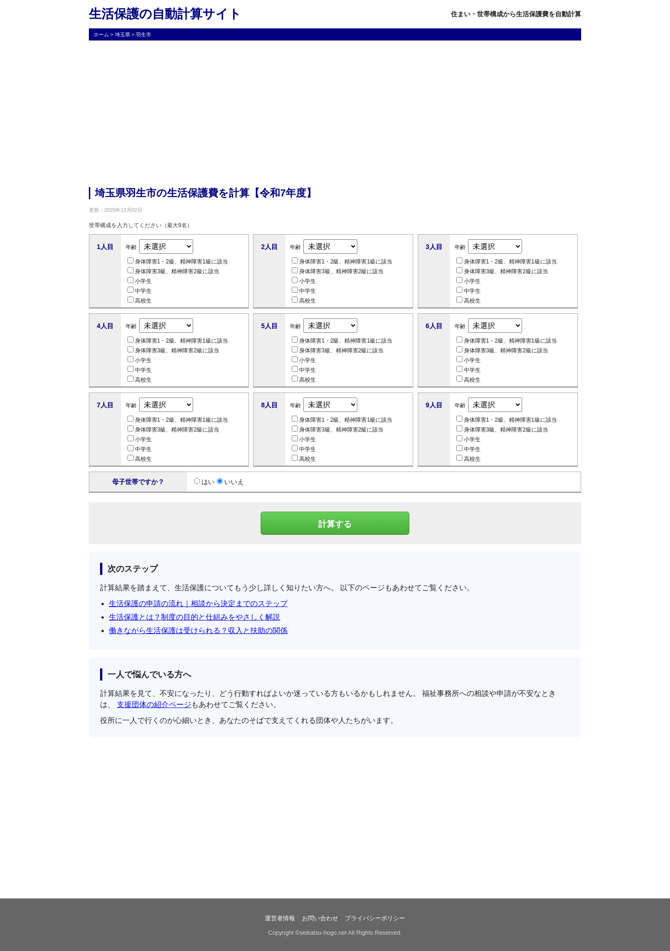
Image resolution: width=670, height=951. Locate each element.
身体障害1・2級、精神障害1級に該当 (177, 261)
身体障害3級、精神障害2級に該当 (173, 271)
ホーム (101, 34)
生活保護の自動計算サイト (165, 14)
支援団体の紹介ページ (154, 704)
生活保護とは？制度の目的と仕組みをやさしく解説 (194, 617)
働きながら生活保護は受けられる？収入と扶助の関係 (198, 630)
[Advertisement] (335, 112)
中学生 (139, 290)
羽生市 (143, 34)
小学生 (139, 280)
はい (204, 482)
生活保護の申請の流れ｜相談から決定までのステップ (198, 603)
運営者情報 (280, 918)
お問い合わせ (320, 918)
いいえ (230, 482)
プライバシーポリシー (375, 918)
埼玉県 (122, 34)
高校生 (139, 300)
